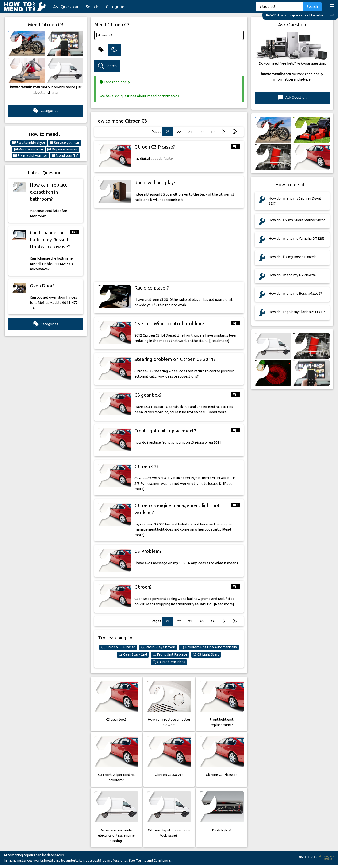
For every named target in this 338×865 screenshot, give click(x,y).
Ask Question (65, 6)
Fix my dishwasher (30, 155)
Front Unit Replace (170, 654)
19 (213, 132)
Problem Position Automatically (209, 647)
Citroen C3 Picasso (118, 647)
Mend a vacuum (28, 149)
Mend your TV (65, 155)
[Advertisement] (169, 245)
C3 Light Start (206, 654)
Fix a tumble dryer (28, 143)
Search (92, 6)
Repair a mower (62, 149)
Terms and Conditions (153, 860)
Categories (116, 6)
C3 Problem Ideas (169, 662)
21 (190, 132)
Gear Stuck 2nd (133, 654)
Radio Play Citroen (158, 647)
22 (179, 132)
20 (201, 132)
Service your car (64, 143)
